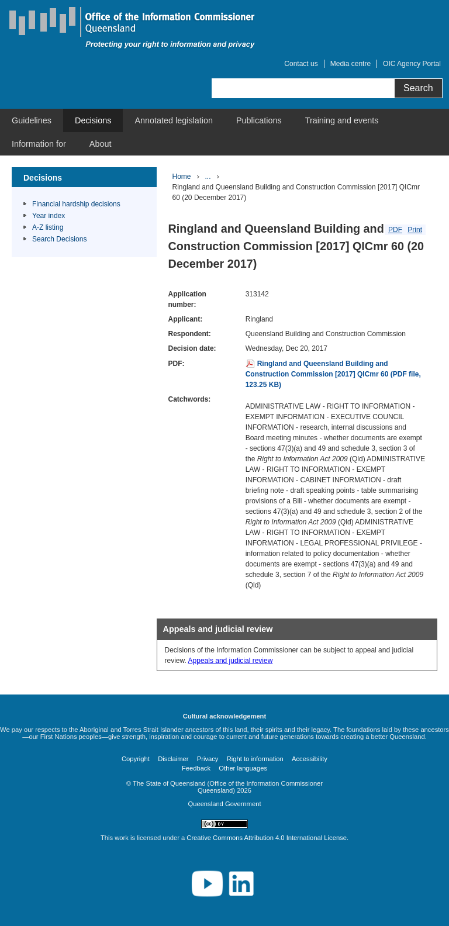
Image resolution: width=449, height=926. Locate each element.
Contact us (300, 64)
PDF (395, 230)
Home (181, 176)
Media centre (350, 64)
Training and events (342, 120)
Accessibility (309, 758)
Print (414, 230)
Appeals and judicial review (230, 661)
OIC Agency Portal (412, 64)
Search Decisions (59, 239)
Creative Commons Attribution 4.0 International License (266, 837)
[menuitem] (31, 120)
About (100, 143)
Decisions (93, 120)
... (208, 176)
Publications (259, 120)
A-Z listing (47, 227)
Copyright (136, 758)
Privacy (208, 758)
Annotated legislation (173, 120)
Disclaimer (173, 758)
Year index (48, 216)
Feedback (196, 768)
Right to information (255, 758)
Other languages (243, 768)
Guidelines (31, 120)
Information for (39, 143)
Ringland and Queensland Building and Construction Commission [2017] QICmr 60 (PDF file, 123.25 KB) (333, 374)
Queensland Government (224, 803)
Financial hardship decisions (76, 204)
